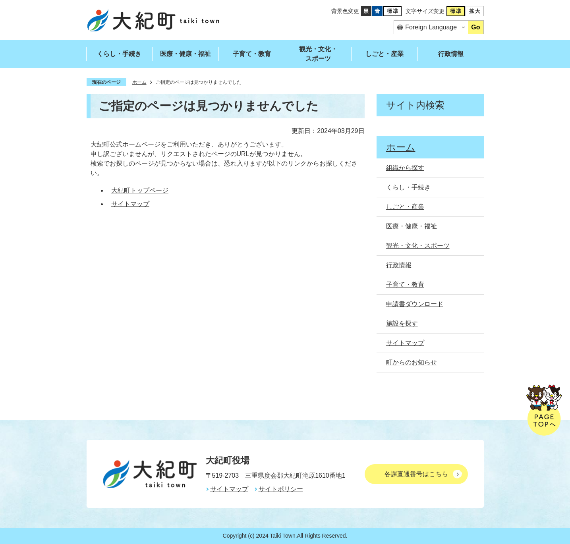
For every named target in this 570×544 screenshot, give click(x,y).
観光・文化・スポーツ (318, 54)
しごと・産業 (384, 53)
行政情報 (451, 53)
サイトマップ (130, 204)
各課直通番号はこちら (416, 474)
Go (475, 27)
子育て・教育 (252, 53)
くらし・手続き (119, 53)
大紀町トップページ (139, 190)
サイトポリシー (281, 489)
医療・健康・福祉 (185, 53)
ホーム (139, 82)
